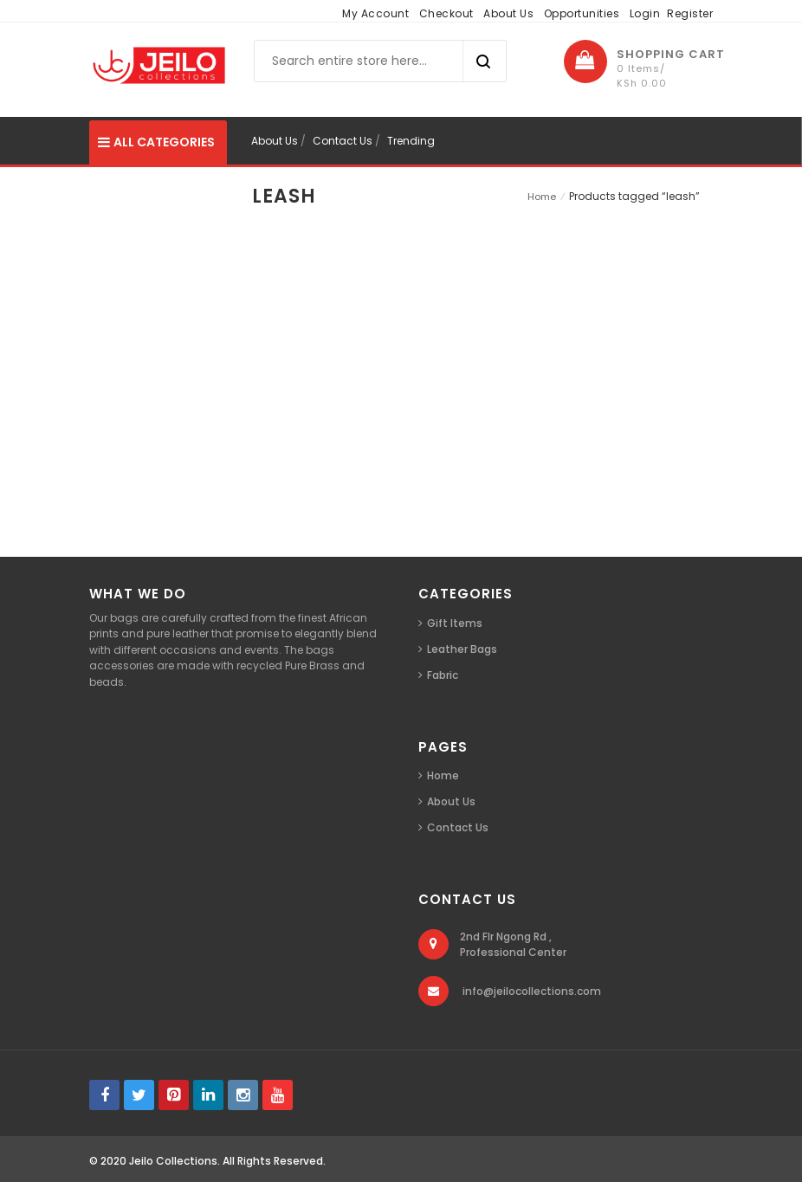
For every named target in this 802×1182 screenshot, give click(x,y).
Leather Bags (462, 649)
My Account (375, 13)
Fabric (442, 675)
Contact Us (342, 140)
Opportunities (582, 13)
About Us (508, 13)
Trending (411, 140)
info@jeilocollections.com (531, 991)
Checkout (446, 13)
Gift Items (454, 623)
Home (541, 196)
